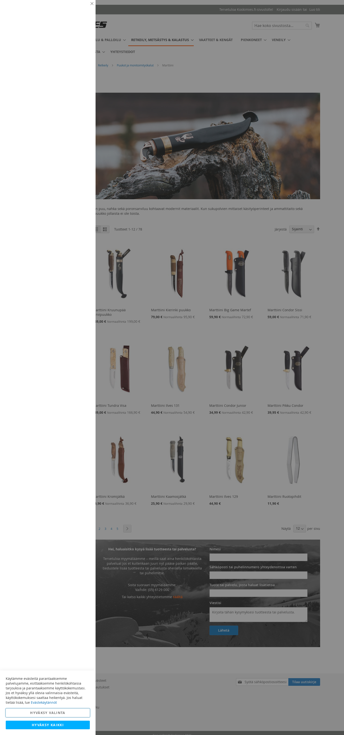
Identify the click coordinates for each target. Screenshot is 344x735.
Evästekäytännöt (44, 702)
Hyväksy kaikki (48, 725)
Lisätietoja (81, 44)
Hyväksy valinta (47, 712)
